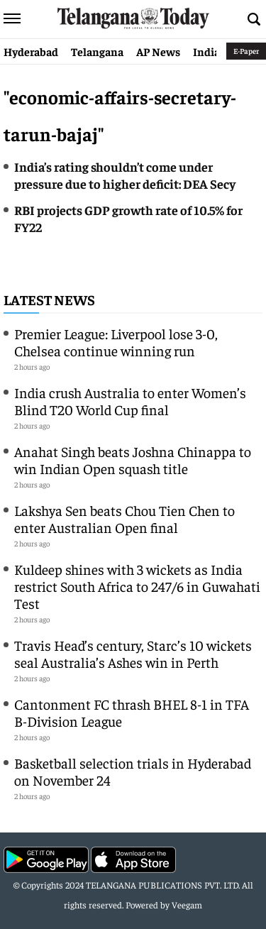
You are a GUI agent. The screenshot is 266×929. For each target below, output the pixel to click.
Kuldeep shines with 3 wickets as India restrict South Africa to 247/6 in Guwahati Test (137, 586)
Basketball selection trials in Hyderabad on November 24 (132, 771)
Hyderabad (31, 51)
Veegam (187, 904)
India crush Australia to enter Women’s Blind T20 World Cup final (130, 400)
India (206, 51)
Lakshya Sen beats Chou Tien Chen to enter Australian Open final (124, 518)
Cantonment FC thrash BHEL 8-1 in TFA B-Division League (131, 712)
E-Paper (246, 50)
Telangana (97, 51)
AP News (158, 51)
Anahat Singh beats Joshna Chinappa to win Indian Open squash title (132, 459)
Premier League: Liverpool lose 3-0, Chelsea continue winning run (116, 341)
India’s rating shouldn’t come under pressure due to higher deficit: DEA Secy (124, 175)
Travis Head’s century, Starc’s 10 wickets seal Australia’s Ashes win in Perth (133, 653)
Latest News (49, 299)
